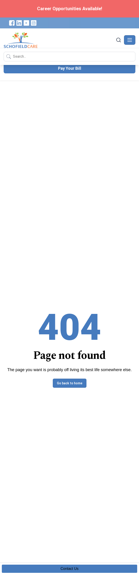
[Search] (118, 40)
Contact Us (69, 569)
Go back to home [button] (69, 383)
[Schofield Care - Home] (59, 40)
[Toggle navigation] (129, 40)
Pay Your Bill (69, 68)
